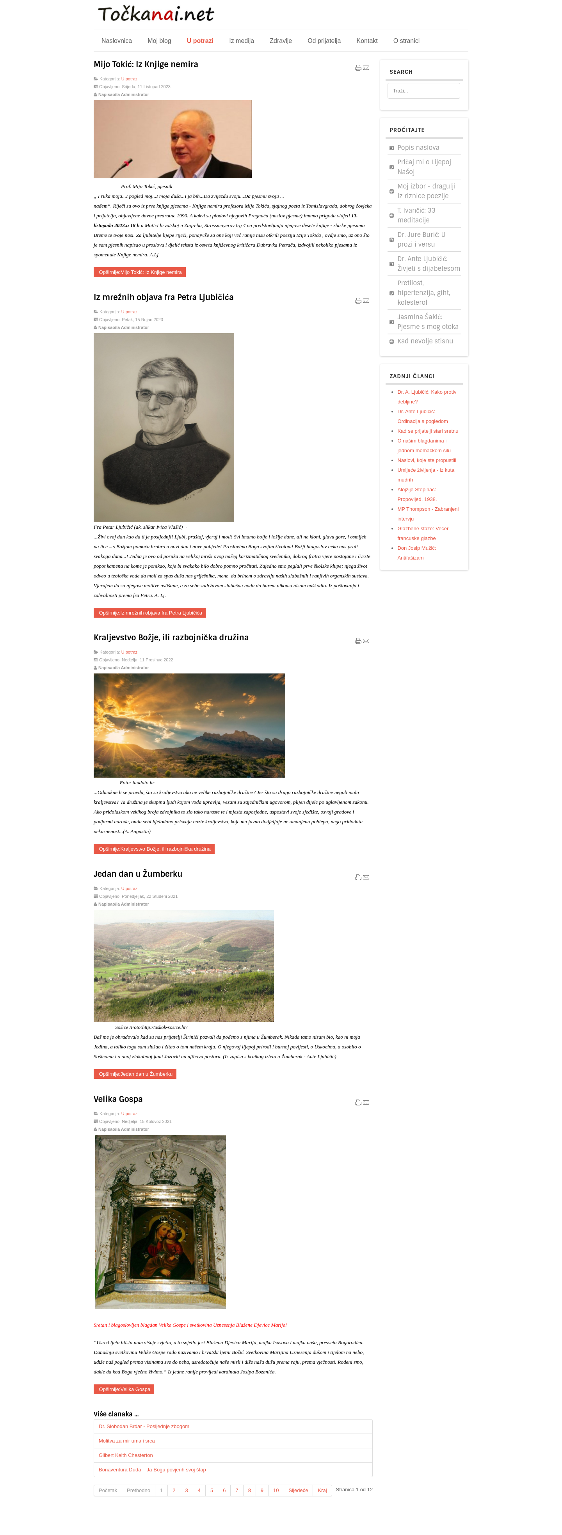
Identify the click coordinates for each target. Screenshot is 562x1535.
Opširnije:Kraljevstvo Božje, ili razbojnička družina (154, 849)
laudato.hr (144, 782)
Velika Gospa (118, 1099)
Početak (108, 1490)
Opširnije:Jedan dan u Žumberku (135, 1074)
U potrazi (130, 78)
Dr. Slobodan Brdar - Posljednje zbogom (144, 1426)
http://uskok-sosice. (161, 1027)
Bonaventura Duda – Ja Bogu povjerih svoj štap (152, 1470)
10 (276, 1490)
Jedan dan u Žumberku (138, 874)
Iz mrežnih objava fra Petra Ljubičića (164, 297)
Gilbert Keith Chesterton (126, 1455)
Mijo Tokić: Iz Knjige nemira (146, 64)
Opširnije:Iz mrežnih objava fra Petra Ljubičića (150, 613)
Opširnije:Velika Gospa (124, 1389)
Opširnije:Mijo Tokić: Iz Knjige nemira (140, 272)
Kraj (322, 1490)
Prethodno (138, 1490)
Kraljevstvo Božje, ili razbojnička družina (171, 637)
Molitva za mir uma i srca (127, 1441)
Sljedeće (298, 1490)
